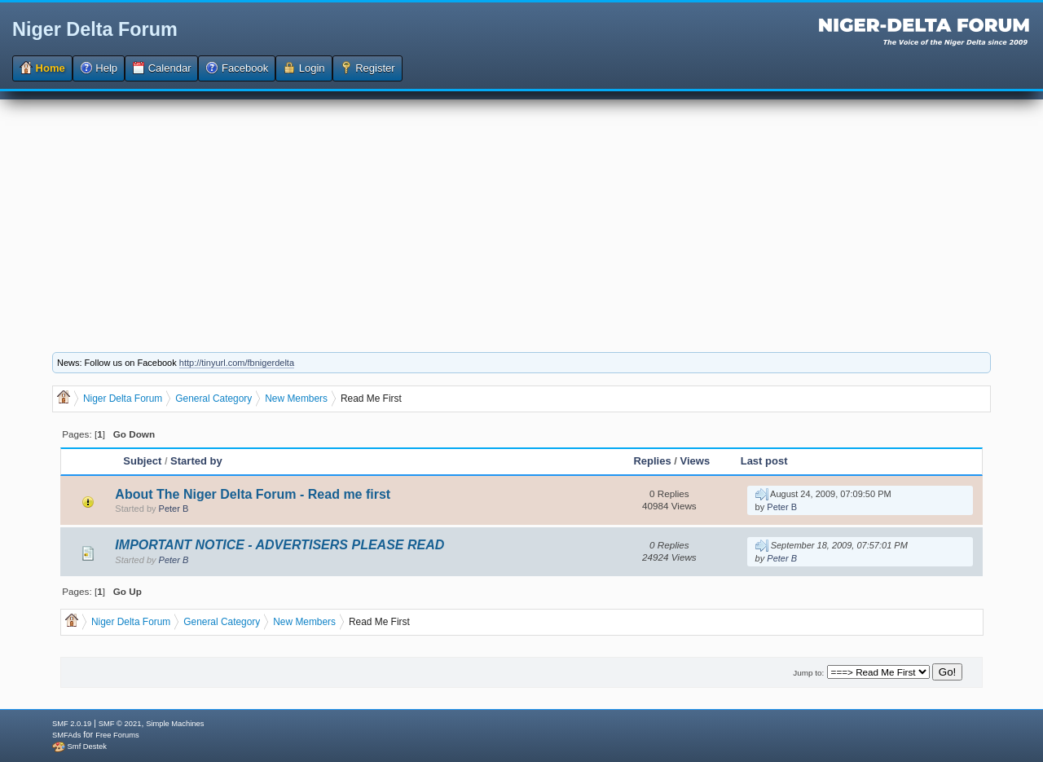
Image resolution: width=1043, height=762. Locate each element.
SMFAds (66, 735)
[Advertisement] (521, 213)
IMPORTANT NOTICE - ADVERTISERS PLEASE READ (279, 545)
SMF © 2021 (120, 724)
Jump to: (808, 672)
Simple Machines (175, 724)
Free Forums (117, 735)
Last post (764, 461)
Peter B (174, 508)
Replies (652, 461)
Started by (196, 461)
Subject (142, 461)
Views (695, 461)
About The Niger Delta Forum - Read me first (252, 494)
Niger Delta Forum (95, 29)
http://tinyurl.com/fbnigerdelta (236, 363)
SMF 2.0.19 (71, 724)
